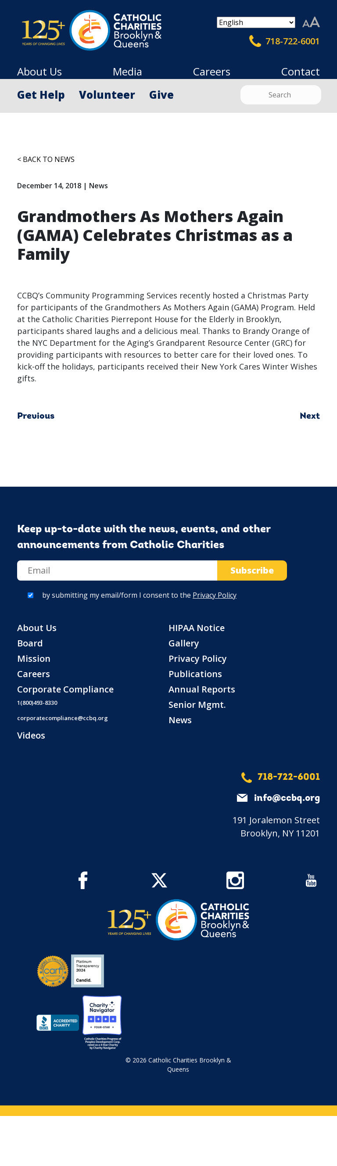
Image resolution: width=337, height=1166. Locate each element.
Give (161, 94)
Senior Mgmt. (197, 704)
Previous (35, 416)
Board (30, 643)
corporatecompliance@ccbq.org (62, 718)
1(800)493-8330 (37, 703)
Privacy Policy (215, 595)
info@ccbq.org (287, 798)
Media (127, 71)
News (180, 720)
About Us (39, 71)
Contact (300, 71)
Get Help (41, 94)
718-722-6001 (284, 41)
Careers (211, 71)
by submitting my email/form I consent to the (139, 595)
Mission (33, 658)
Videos (31, 735)
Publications (195, 674)
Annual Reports (201, 689)
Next (310, 416)
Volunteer (107, 94)
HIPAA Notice (196, 628)
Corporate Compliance (65, 689)
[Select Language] (256, 22)
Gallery (183, 643)
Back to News (49, 159)
